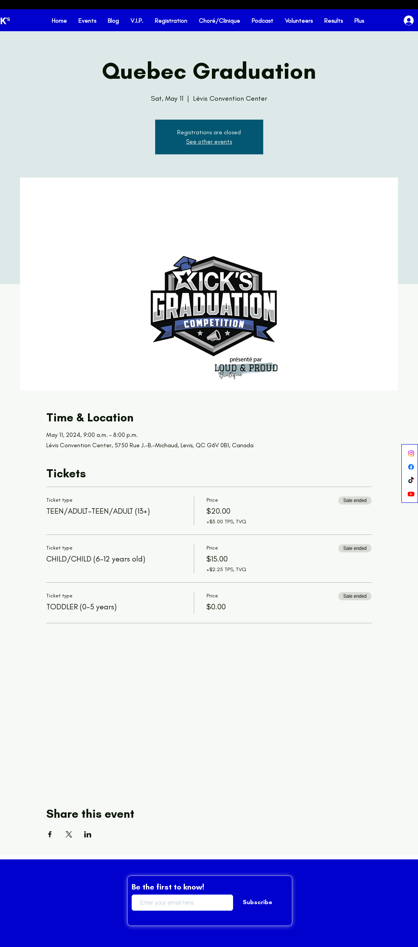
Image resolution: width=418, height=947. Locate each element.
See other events (209, 141)
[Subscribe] (257, 903)
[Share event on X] (69, 834)
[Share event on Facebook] (50, 834)
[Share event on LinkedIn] (87, 834)
